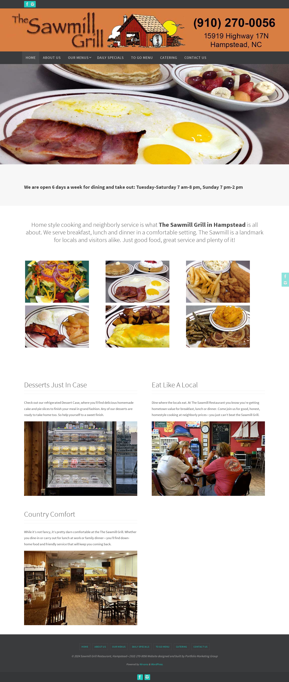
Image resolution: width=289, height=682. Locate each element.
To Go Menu (163, 646)
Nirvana (143, 664)
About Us (100, 646)
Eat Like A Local (180, 384)
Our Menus (119, 646)
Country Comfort (54, 513)
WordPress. (157, 664)
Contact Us (200, 646)
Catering (181, 646)
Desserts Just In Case (61, 384)
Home (84, 646)
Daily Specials (140, 646)
